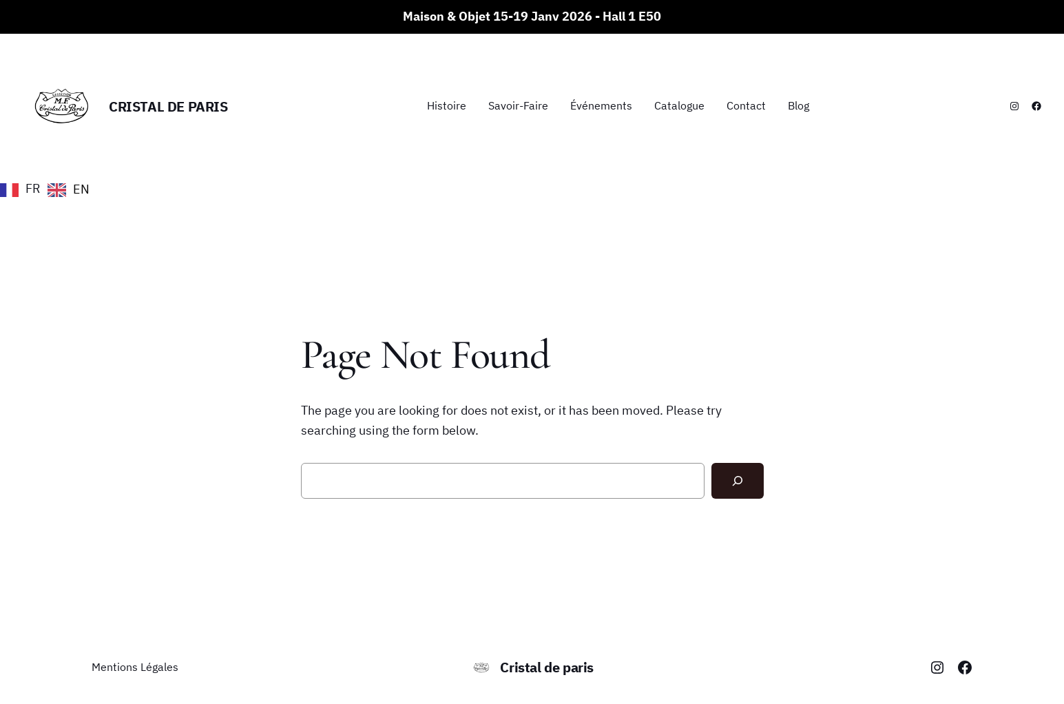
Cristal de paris (168, 106)
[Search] (737, 481)
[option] (68, 190)
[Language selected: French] (48, 188)
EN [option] (81, 189)
